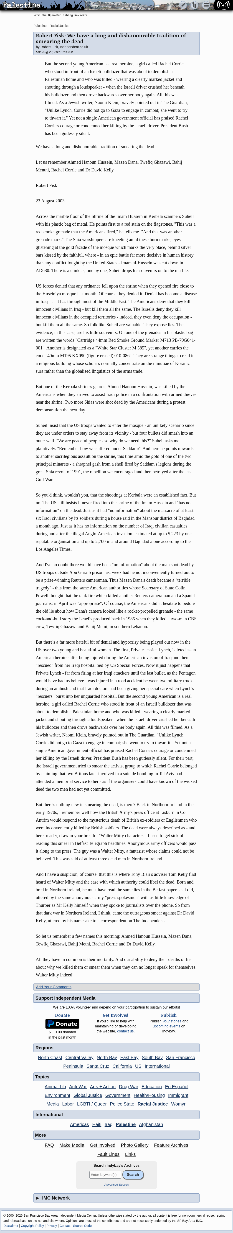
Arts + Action (103, 1086)
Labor (68, 1103)
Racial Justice (59, 26)
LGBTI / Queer (92, 1103)
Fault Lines (108, 1154)
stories (171, 1021)
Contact (65, 1226)
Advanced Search (116, 1184)
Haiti (96, 1124)
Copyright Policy (32, 1226)
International (157, 1066)
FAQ (49, 1145)
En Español (176, 1086)
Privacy (51, 1226)
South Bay (152, 1057)
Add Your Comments (53, 987)
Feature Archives (171, 1145)
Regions (44, 1047)
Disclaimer (10, 1226)
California (122, 1066)
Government (117, 1095)
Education (152, 1086)
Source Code (82, 1226)
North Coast (50, 1057)
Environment (57, 1095)
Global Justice (87, 1095)
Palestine (40, 26)
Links (130, 1154)
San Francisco (180, 1057)
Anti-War (78, 1086)
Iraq (108, 1124)
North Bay (107, 1057)
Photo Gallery (134, 1145)
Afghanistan (151, 1124)
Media (52, 1103)
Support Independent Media (65, 998)
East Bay (129, 1057)
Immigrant (178, 1095)
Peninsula (73, 1066)
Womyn (178, 1103)
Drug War (128, 1086)
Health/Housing (149, 1095)
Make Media (71, 1145)
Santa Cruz (97, 1066)
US (138, 1066)
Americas (79, 1124)
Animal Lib (55, 1086)
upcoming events (166, 1026)
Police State (122, 1103)
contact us (125, 1031)
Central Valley (80, 1057)
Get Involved (102, 1145)
